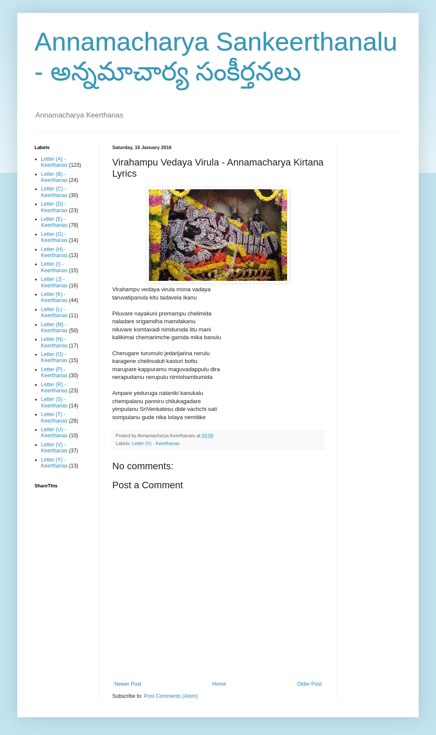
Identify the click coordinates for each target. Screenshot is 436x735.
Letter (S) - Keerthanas (54, 402)
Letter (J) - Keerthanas (54, 282)
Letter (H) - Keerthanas (54, 252)
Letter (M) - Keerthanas (54, 327)
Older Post (309, 684)
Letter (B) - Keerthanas (54, 177)
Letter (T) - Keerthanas (54, 417)
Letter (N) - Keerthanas (54, 342)
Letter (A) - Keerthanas (54, 162)
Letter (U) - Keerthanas (54, 432)
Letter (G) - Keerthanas (54, 237)
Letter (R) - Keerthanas (54, 388)
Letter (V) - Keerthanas (156, 443)
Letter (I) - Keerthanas (54, 267)
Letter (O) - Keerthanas (54, 357)
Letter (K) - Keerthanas (54, 297)
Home (219, 684)
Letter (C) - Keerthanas (54, 192)
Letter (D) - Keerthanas (54, 207)
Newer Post (127, 684)
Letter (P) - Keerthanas (54, 372)
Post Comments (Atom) (171, 696)
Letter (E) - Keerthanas (54, 222)
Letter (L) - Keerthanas (54, 312)
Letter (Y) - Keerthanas (54, 463)
